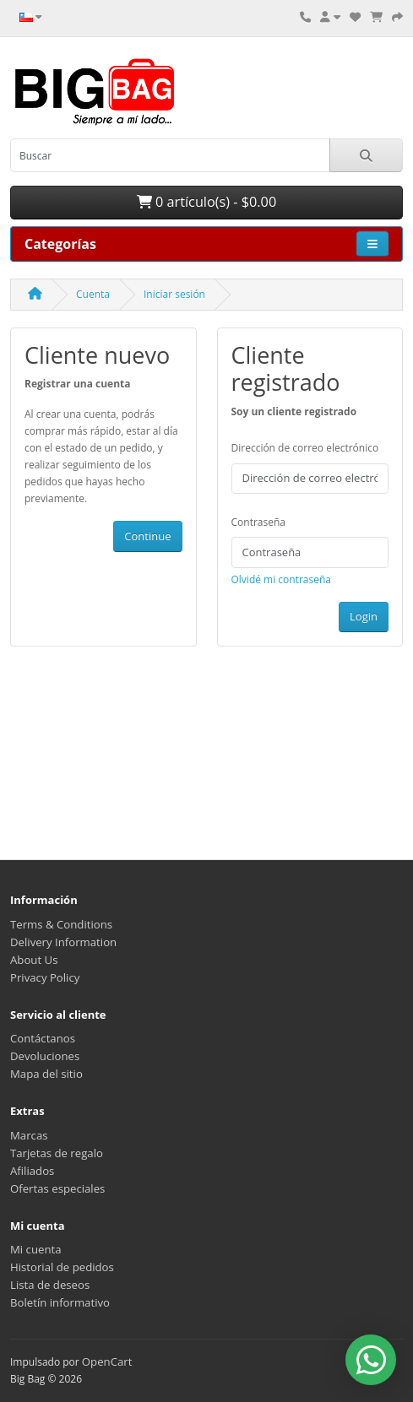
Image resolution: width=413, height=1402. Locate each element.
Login (364, 616)
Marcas (29, 1135)
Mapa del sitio (46, 1073)
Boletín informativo (60, 1302)
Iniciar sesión (174, 294)
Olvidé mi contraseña (281, 579)
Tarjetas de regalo (56, 1153)
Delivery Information (63, 942)
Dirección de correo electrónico (305, 448)
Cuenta (93, 294)
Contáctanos (42, 1038)
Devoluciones (44, 1056)
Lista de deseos (50, 1284)
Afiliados (32, 1170)
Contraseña (258, 522)
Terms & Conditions (61, 924)
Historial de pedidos (62, 1267)
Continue (147, 536)
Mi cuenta (36, 1249)
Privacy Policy (44, 977)
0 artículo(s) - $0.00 (206, 201)
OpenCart (107, 1361)
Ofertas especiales (57, 1188)
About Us (33, 959)
